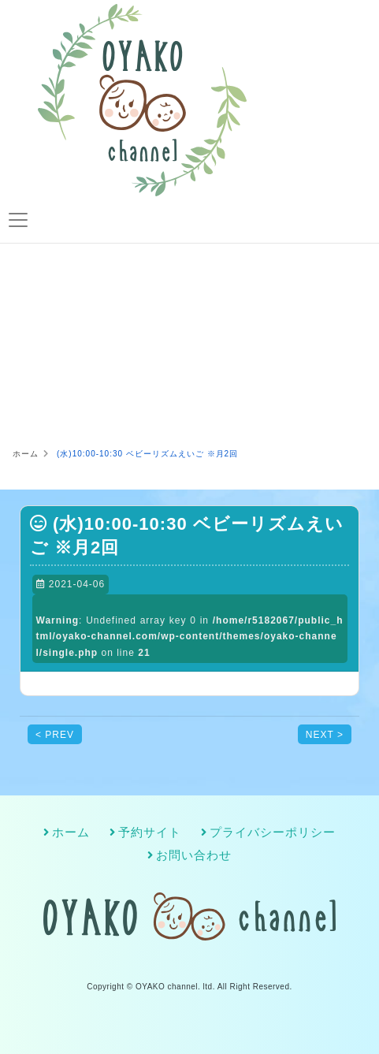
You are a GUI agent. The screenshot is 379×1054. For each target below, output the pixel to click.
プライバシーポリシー (273, 832)
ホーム (71, 832)
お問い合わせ (194, 855)
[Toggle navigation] (17, 220)
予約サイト (149, 832)
